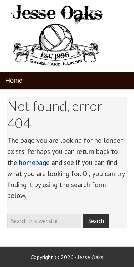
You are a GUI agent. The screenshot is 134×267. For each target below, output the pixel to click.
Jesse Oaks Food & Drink (58, 36)
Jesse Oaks (90, 257)
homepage (34, 162)
